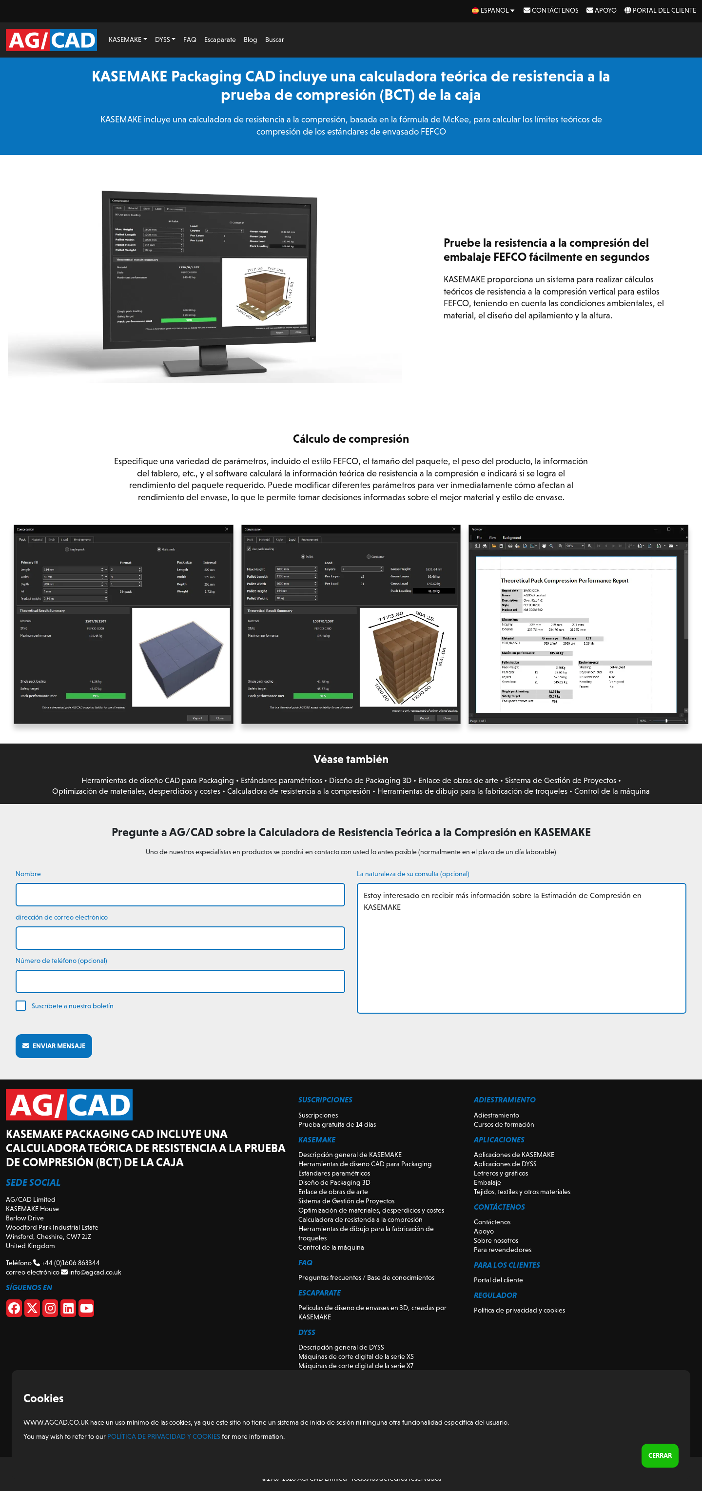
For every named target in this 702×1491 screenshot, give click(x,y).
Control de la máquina (612, 791)
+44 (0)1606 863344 (66, 1263)
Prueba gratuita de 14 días (337, 1124)
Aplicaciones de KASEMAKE (514, 1154)
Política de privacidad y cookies (519, 1310)
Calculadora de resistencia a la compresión (298, 791)
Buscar (274, 39)
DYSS (162, 39)
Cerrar (660, 1455)
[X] (32, 1310)
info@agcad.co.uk (91, 1272)
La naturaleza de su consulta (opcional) (413, 874)
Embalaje (487, 1182)
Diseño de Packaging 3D (370, 780)
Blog (250, 39)
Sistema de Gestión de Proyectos (560, 780)
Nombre (28, 874)
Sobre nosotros (496, 1240)
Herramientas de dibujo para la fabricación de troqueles (472, 791)
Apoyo (601, 10)
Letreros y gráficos (501, 1173)
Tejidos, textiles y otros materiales (522, 1192)
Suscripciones (318, 1115)
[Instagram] (50, 1310)
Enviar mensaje (53, 1046)
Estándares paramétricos (281, 780)
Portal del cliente (660, 10)
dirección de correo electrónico (62, 917)
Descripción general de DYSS (341, 1347)
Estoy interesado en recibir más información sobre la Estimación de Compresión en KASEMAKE (521, 948)
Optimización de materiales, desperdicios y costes (136, 791)
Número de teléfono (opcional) (61, 960)
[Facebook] (14, 1310)
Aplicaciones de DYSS (505, 1164)
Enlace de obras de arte (458, 780)
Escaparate (220, 39)
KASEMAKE (125, 39)
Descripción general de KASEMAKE (350, 1154)
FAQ (189, 39)
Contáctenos (551, 10)
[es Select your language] (494, 10)
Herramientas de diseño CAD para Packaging (157, 780)
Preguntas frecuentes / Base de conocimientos (366, 1277)
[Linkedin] (68, 1310)
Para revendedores (502, 1250)
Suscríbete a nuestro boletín (73, 1006)
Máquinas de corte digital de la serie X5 (356, 1356)
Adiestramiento (496, 1115)
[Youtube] (86, 1310)
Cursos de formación (504, 1124)
